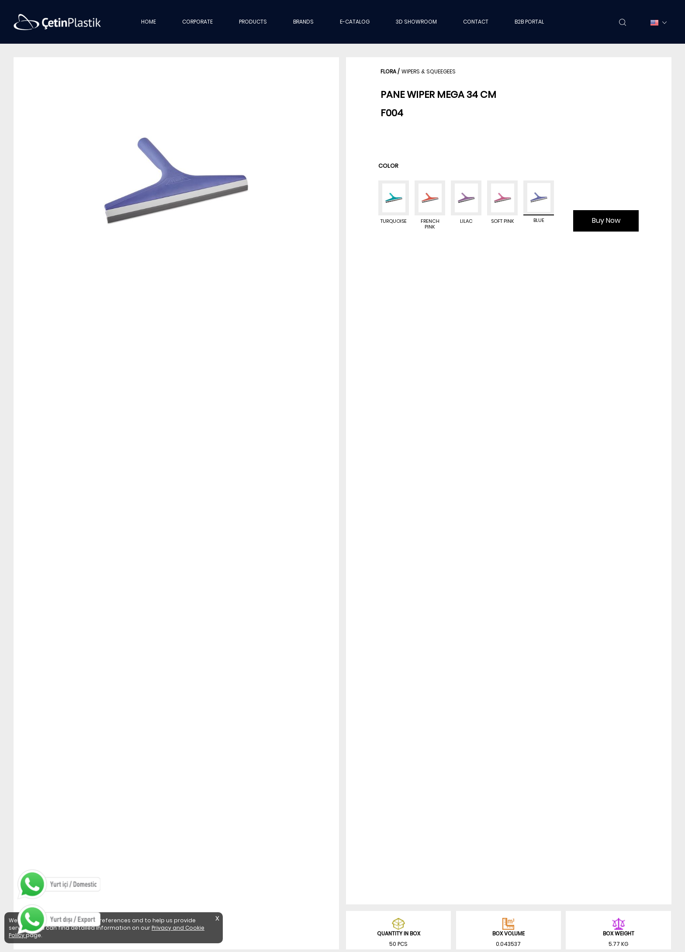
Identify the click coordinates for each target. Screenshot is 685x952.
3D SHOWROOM (416, 21)
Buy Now (606, 220)
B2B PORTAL (529, 21)
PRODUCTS (253, 21)
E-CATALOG (355, 21)
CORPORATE (197, 21)
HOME (148, 21)
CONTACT (475, 21)
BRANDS (303, 21)
